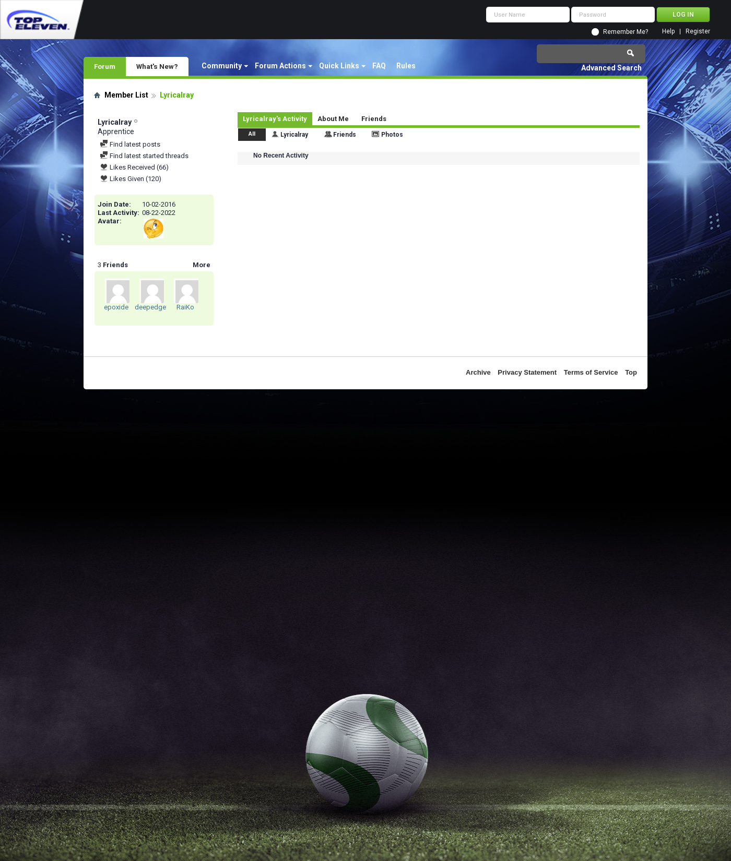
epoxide (116, 307)
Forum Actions (280, 66)
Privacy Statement (527, 372)
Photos (392, 134)
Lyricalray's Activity (275, 119)
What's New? (157, 66)
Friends (373, 119)
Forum (104, 66)
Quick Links (339, 66)
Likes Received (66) (134, 167)
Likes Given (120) (130, 179)
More (201, 265)
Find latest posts (130, 144)
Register (698, 31)
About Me (333, 119)
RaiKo (185, 307)
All (252, 133)
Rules (406, 66)
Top (631, 372)
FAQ (379, 66)
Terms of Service (591, 372)
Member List (126, 95)
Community (222, 66)
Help (668, 31)
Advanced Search (611, 68)
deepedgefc (153, 307)
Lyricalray (294, 134)
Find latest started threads (144, 156)
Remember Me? (625, 31)
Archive (478, 372)
